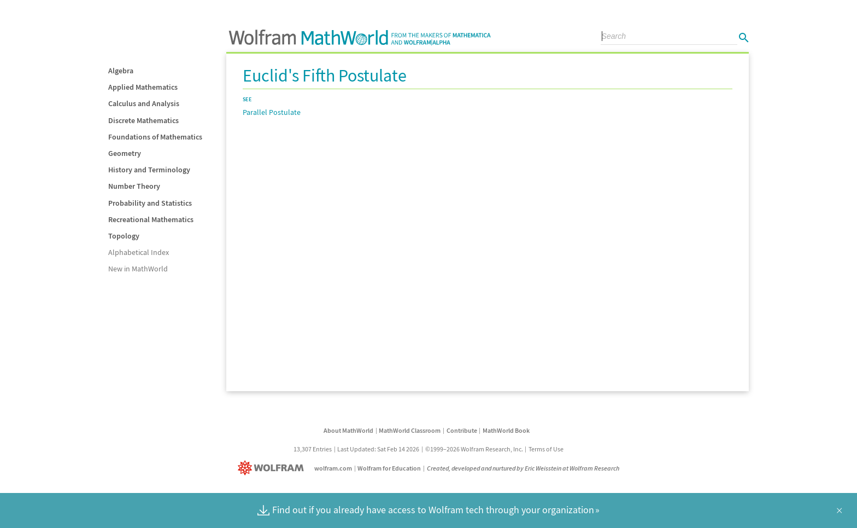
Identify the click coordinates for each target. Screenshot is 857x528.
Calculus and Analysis (143, 103)
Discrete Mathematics (143, 120)
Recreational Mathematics (150, 219)
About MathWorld (348, 430)
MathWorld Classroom (410, 430)
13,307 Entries (313, 449)
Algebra (120, 71)
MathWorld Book (506, 430)
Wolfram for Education (389, 468)
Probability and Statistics (150, 203)
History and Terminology (149, 170)
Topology (123, 236)
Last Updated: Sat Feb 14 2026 (378, 449)
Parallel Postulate (272, 112)
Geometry (124, 153)
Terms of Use (546, 449)
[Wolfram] (273, 468)
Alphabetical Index (138, 252)
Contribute (462, 430)
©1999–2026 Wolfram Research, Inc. (474, 449)
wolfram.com (333, 468)
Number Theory (134, 186)
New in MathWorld (138, 269)
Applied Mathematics (143, 87)
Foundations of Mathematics (155, 137)
